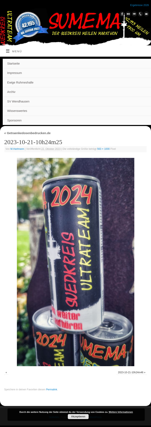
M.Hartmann (17, 148)
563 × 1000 (103, 148)
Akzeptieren (78, 416)
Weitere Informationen (121, 412)
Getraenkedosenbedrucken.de (27, 133)
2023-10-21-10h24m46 (130, 372)
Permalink (51, 389)
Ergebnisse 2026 (139, 5)
